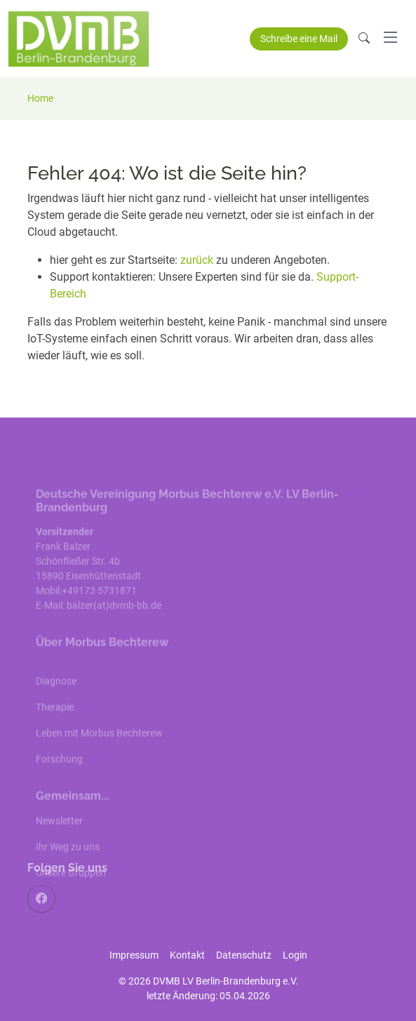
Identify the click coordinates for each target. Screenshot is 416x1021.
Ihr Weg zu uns (68, 863)
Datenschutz (243, 955)
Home (40, 98)
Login (295, 955)
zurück (198, 260)
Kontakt (187, 955)
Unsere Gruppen (71, 889)
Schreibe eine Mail (298, 38)
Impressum (134, 955)
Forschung (59, 776)
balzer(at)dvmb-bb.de (115, 622)
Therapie (55, 724)
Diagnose (56, 698)
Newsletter (59, 837)
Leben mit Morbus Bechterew (99, 750)
